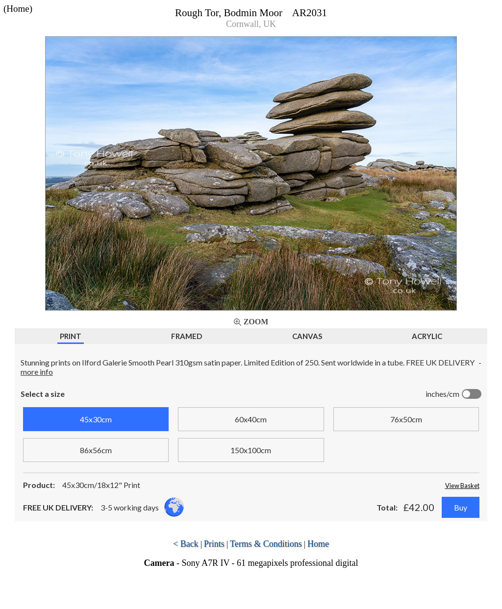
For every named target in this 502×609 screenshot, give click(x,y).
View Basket (462, 485)
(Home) (17, 8)
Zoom (256, 321)
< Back (186, 544)
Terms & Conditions (266, 544)
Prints (214, 544)
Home (318, 544)
